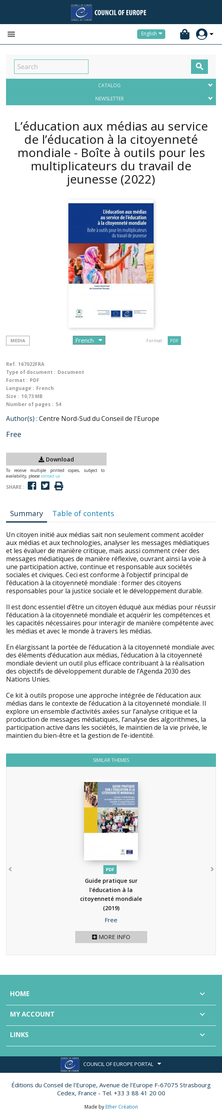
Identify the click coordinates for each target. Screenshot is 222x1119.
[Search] (51, 66)
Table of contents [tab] (83, 513)
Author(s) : (21, 419)
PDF (174, 340)
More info (111, 937)
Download (56, 459)
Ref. (11, 364)
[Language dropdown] (153, 34)
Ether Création (121, 1106)
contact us (50, 476)
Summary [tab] (26, 513)
